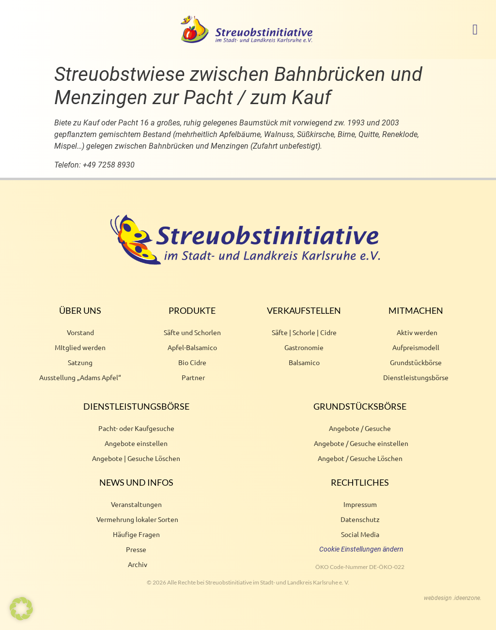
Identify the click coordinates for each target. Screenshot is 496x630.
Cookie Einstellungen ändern (361, 549)
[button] (475, 29)
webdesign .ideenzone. (452, 598)
